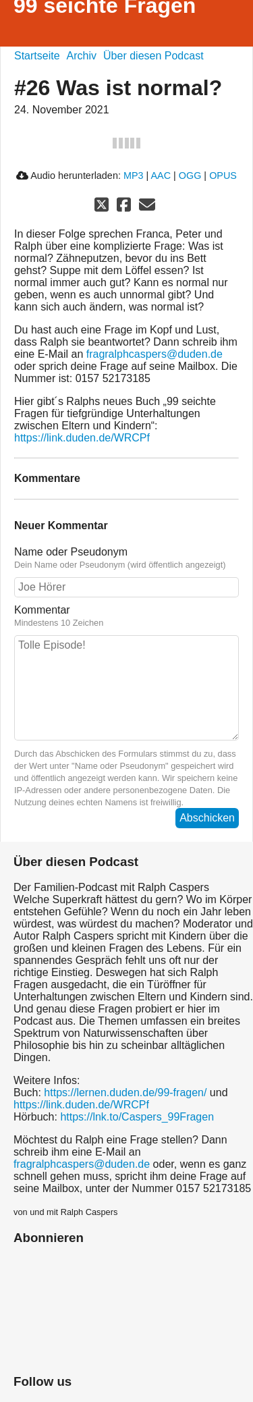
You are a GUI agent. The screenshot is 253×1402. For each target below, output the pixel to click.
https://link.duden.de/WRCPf (82, 437)
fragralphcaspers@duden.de (154, 354)
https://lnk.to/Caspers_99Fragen (137, 1117)
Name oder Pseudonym (126, 558)
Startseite (37, 55)
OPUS (223, 175)
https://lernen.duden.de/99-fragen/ (125, 1092)
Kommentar (126, 616)
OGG (190, 175)
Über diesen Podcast (153, 55)
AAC (160, 175)
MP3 (133, 175)
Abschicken (207, 818)
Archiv (81, 55)
